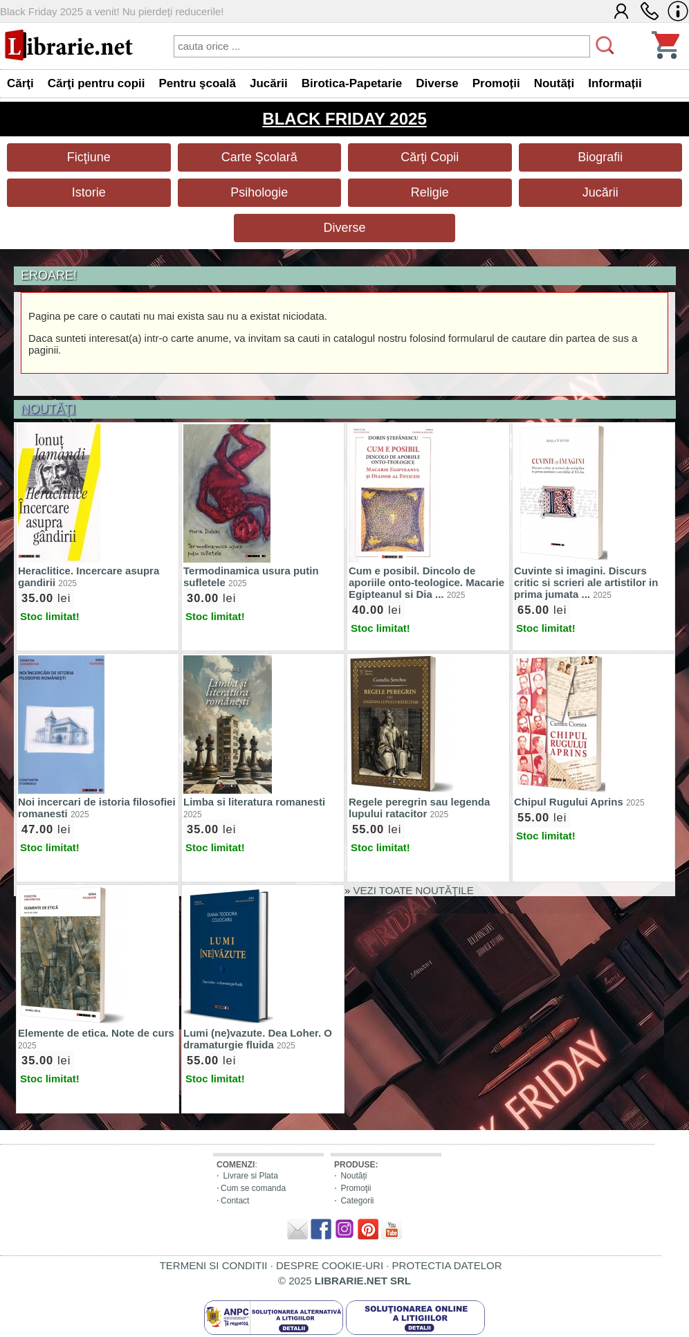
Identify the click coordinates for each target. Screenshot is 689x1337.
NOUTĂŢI (48, 409)
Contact (235, 1201)
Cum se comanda (253, 1188)
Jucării (600, 192)
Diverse (344, 228)
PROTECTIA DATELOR (447, 1265)
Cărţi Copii (430, 157)
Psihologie (259, 192)
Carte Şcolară (259, 157)
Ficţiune (89, 157)
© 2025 (344, 1280)
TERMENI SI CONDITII (214, 1265)
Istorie (89, 192)
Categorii (357, 1201)
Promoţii (355, 1188)
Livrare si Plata (250, 1176)
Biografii (600, 157)
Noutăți (353, 1176)
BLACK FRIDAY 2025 (344, 118)
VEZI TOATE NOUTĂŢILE (413, 890)
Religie (430, 192)
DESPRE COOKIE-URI (329, 1265)
